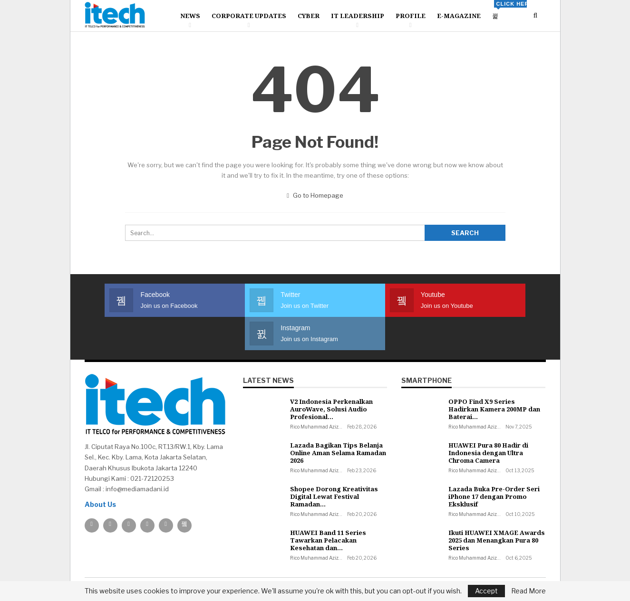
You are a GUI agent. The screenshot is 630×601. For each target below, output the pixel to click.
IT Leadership (357, 15)
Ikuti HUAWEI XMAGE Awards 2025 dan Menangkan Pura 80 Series (496, 507)
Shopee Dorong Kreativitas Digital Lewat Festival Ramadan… (334, 463)
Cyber (309, 15)
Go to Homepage (315, 195)
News (190, 15)
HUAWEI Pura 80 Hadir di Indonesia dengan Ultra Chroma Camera (488, 419)
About (94, 565)
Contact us (131, 565)
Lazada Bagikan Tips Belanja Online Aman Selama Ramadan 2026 (338, 419)
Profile (411, 15)
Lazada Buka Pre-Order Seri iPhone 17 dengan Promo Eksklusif (494, 463)
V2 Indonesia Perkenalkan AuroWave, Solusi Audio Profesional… (331, 376)
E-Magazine (459, 15)
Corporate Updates (249, 15)
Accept (486, 591)
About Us (100, 471)
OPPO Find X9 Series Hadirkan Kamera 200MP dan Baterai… (494, 376)
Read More (528, 591)
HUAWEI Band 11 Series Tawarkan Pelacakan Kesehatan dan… (328, 507)
